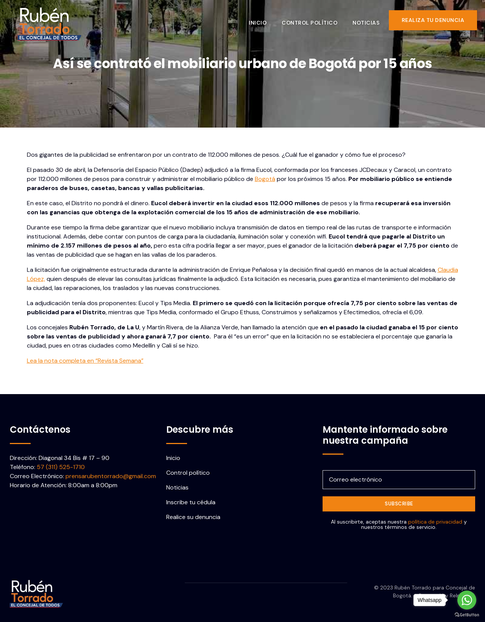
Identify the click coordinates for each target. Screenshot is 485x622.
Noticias (369, 20)
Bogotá (265, 179)
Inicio (261, 20)
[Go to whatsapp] (466, 600)
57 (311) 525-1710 (61, 467)
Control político (313, 20)
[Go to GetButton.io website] (467, 614)
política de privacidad (435, 521)
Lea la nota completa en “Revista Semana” (85, 361)
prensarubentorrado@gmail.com (110, 476)
